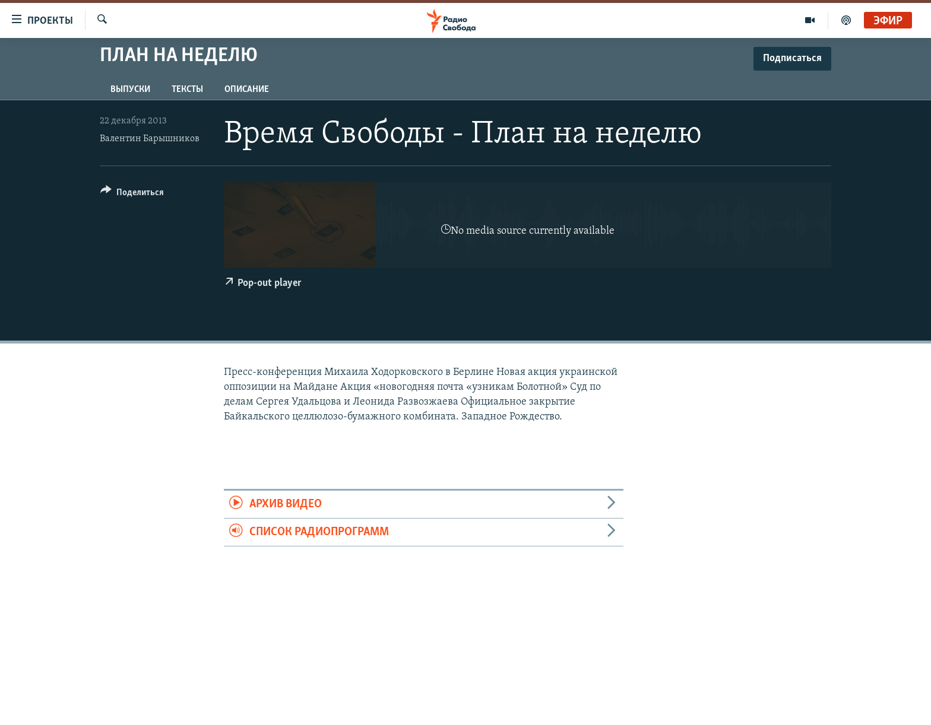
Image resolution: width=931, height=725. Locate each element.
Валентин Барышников (150, 139)
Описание (246, 89)
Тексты (187, 89)
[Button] (132, 194)
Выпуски (130, 89)
